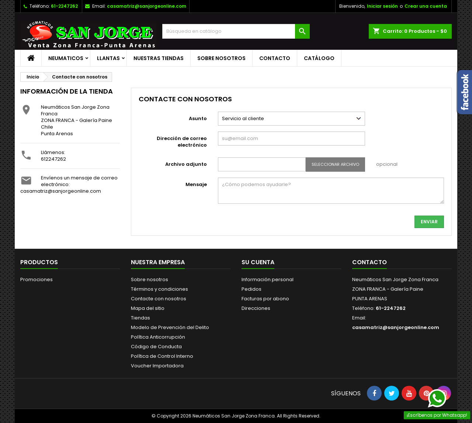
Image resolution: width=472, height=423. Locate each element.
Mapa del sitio (147, 308)
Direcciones (256, 308)
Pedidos (251, 289)
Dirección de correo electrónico (182, 141)
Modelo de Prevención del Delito (170, 327)
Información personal (268, 279)
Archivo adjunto (186, 164)
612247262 (53, 158)
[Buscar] (236, 31)
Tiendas (140, 317)
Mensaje (196, 184)
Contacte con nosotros (158, 298)
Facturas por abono (265, 298)
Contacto (274, 58)
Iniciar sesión (382, 6)
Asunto (198, 118)
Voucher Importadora (157, 365)
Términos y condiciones (159, 289)
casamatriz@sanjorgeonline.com (146, 6)
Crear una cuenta (426, 6)
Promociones (36, 279)
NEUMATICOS (65, 58)
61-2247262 (64, 6)
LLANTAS (108, 58)
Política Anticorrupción (158, 336)
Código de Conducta (156, 346)
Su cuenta (258, 262)
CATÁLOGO (319, 58)
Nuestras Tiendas (158, 58)
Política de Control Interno (162, 356)
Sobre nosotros (221, 58)
